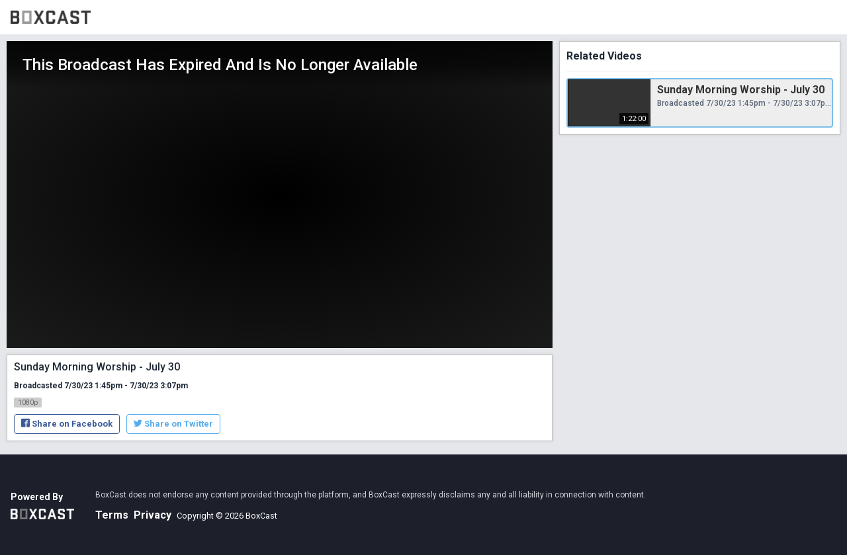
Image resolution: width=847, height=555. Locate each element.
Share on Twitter (173, 424)
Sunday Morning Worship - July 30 (741, 89)
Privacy (152, 515)
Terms (111, 515)
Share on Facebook (66, 424)
